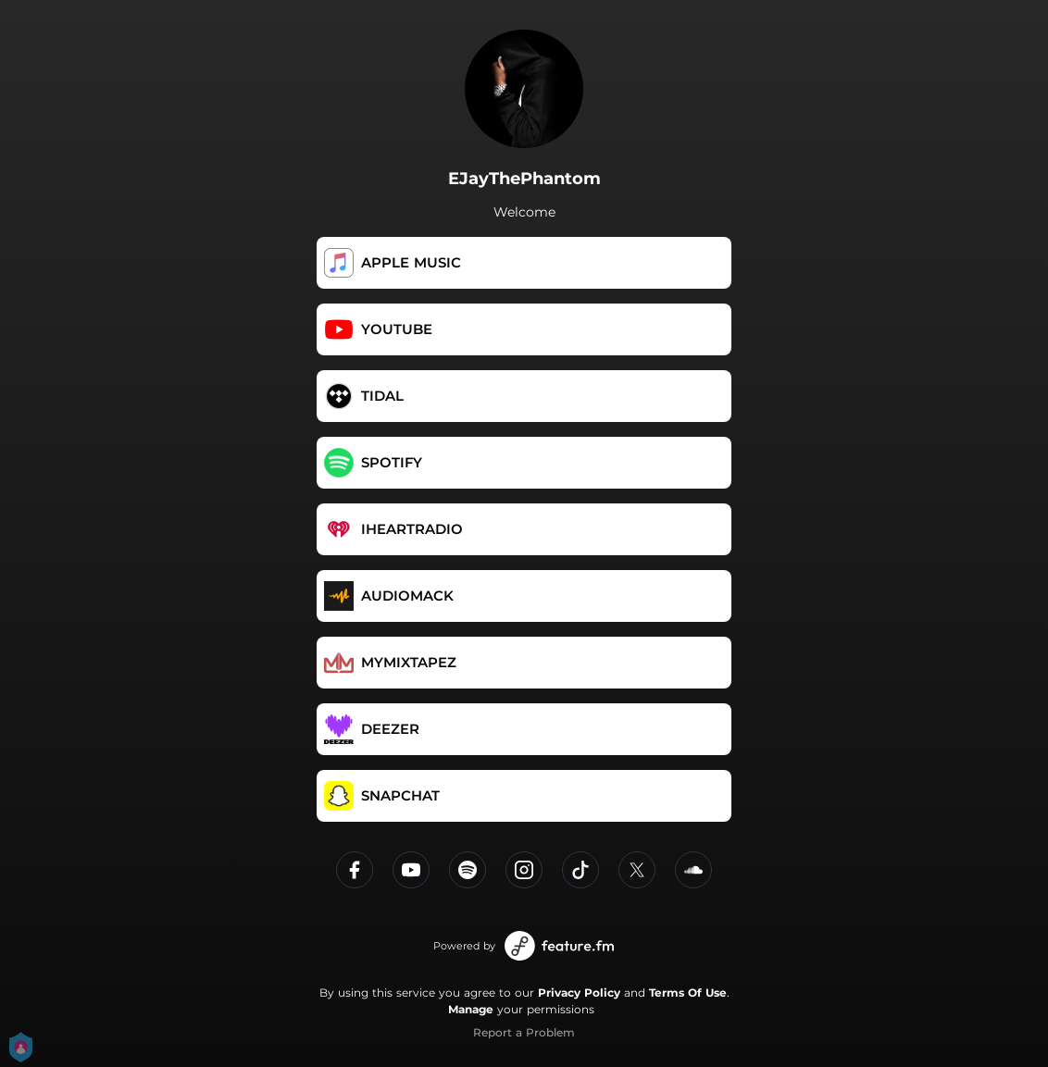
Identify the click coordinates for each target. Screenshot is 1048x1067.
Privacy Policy (579, 992)
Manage (470, 1009)
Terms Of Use (688, 992)
